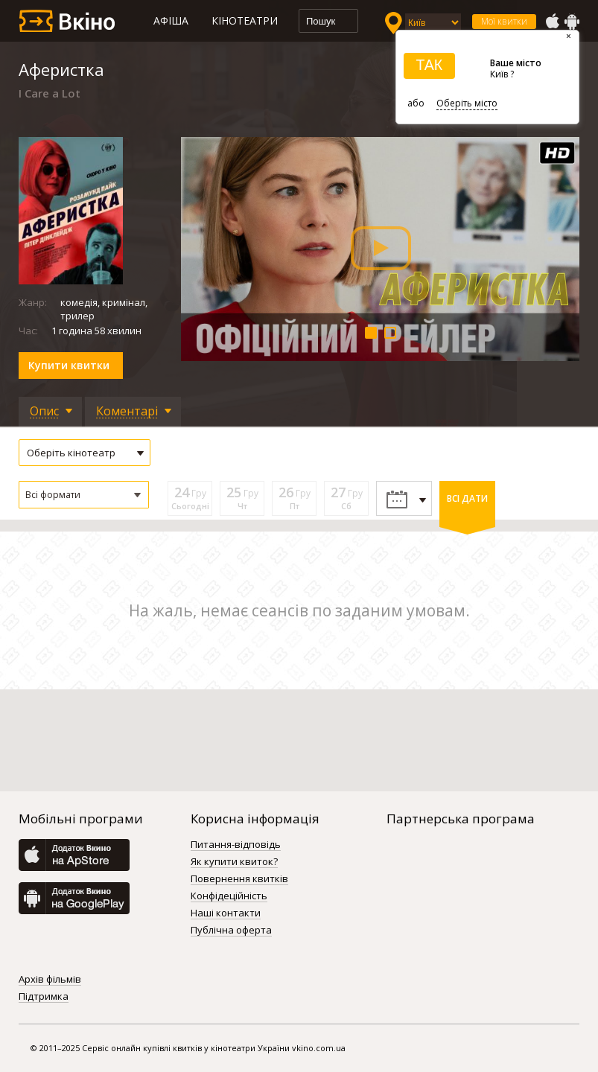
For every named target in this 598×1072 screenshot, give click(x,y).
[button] (84, 494)
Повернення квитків (239, 879)
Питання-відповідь (236, 845)
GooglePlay (571, 21)
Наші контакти (226, 913)
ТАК (429, 65)
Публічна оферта (231, 931)
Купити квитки (68, 365)
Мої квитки (504, 21)
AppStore (551, 21)
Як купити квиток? (234, 862)
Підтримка (44, 997)
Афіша (170, 20)
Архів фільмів (50, 980)
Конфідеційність (229, 896)
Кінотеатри (244, 20)
